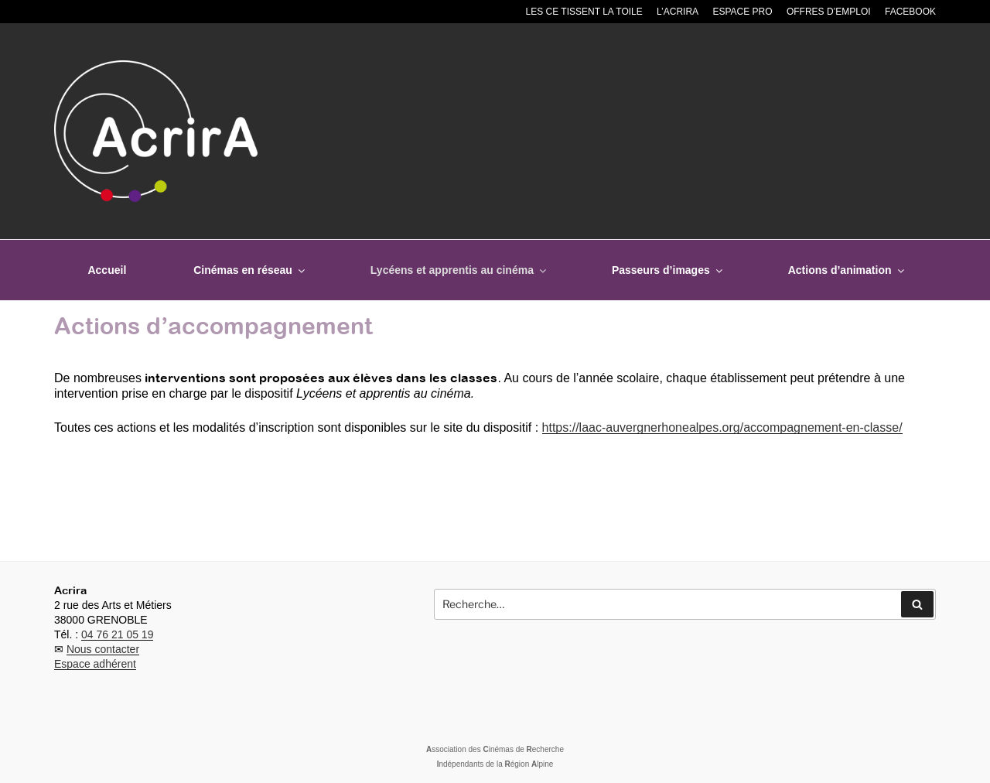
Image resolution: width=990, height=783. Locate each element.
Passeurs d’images (668, 270)
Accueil (106, 270)
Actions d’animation (847, 270)
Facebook (910, 11)
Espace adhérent (95, 664)
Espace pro (742, 11)
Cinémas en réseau (250, 270)
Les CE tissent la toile (584, 11)
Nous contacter (103, 649)
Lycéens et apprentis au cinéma (459, 270)
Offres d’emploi (829, 11)
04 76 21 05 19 (117, 634)
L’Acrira (677, 11)
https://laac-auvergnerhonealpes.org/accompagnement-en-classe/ (722, 427)
